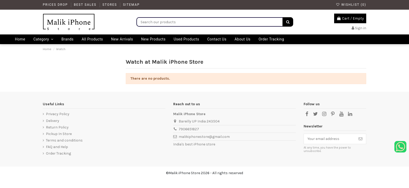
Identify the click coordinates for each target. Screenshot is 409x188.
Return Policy (57, 127)
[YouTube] (341, 114)
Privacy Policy (57, 114)
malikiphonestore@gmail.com (204, 136)
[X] (315, 114)
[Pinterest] (333, 114)
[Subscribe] (360, 139)
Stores (110, 5)
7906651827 (189, 129)
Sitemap (131, 5)
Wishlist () (351, 5)
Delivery (52, 121)
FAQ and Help (57, 147)
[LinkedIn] (350, 114)
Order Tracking (58, 153)
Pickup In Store (59, 134)
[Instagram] (324, 114)
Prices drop (56, 5)
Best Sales (86, 5)
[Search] (287, 22)
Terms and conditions (64, 140)
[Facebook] (307, 114)
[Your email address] (329, 139)
